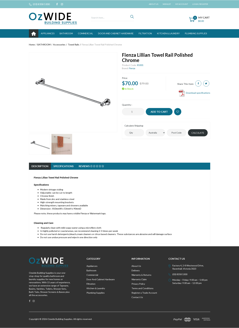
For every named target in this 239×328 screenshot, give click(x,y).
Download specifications (194, 92)
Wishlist (167, 4)
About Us (153, 4)
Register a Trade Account (144, 292)
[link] (57, 4)
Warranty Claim (139, 279)
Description (39, 166)
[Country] (155, 132)
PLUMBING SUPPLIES (196, 33)
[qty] (134, 132)
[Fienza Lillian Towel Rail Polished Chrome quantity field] (133, 111)
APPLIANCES (48, 33)
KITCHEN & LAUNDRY (168, 33)
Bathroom (91, 270)
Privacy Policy (138, 283)
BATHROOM (66, 33)
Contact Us (137, 297)
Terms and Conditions (142, 288)
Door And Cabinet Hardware (101, 279)
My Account (181, 4)
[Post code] (176, 132)
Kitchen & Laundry (96, 288)
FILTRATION (145, 33)
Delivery (136, 270)
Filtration (91, 283)
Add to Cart (159, 111)
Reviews (91, 166)
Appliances (92, 266)
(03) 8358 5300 (39, 4)
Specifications (63, 166)
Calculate (197, 132)
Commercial (85, 33)
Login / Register (200, 4)
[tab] (40, 166)
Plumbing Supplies (96, 292)
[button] (177, 111)
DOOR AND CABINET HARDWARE (116, 33)
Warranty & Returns (141, 275)
